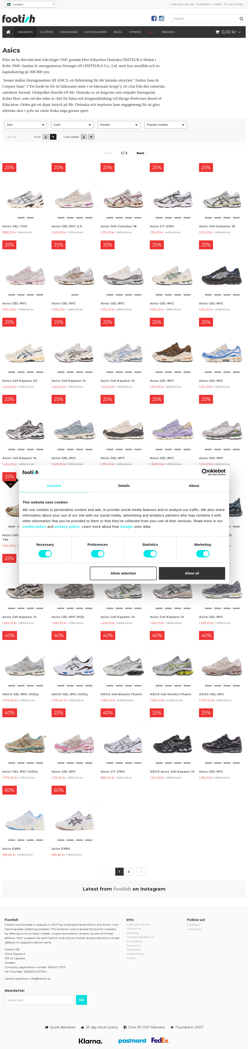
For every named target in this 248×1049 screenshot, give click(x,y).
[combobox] (30, 4)
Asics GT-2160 (162, 226)
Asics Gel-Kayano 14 (69, 380)
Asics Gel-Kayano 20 (19, 380)
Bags (118, 32)
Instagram (194, 929)
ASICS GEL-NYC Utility (20, 694)
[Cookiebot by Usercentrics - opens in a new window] (205, 472)
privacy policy (67, 526)
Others (135, 32)
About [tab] (194, 486)
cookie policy (34, 526)
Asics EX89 (11, 848)
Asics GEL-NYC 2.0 (67, 226)
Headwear (69, 32)
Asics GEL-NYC (14, 303)
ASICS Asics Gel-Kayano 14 (172, 771)
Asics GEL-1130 (14, 226)
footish (122, 889)
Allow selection (123, 573)
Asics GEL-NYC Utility (20, 771)
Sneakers (25, 32)
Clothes (46, 32)
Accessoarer (96, 32)
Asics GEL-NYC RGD (68, 617)
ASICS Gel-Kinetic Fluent (121, 694)
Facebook (193, 924)
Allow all (192, 573)
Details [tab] (124, 486)
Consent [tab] (54, 486)
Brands (168, 32)
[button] (26, 125)
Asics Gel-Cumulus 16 (119, 226)
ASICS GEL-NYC (211, 694)
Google (126, 526)
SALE (151, 32)
